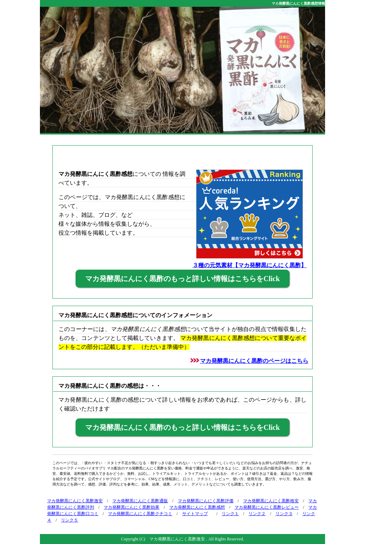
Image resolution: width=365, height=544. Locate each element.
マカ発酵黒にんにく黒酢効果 (131, 507)
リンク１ (230, 513)
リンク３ (284, 513)
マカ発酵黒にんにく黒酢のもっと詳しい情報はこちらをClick (182, 279)
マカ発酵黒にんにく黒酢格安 (271, 500)
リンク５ (69, 520)
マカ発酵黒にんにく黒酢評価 (205, 500)
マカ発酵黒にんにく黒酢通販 (140, 500)
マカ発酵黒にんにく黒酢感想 (197, 507)
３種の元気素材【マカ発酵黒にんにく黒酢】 (249, 265)
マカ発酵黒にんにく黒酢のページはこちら (254, 361)
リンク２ (257, 513)
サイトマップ (195, 513)
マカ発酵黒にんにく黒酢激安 (75, 500)
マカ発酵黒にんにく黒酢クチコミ (140, 513)
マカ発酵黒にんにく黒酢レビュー (267, 507)
